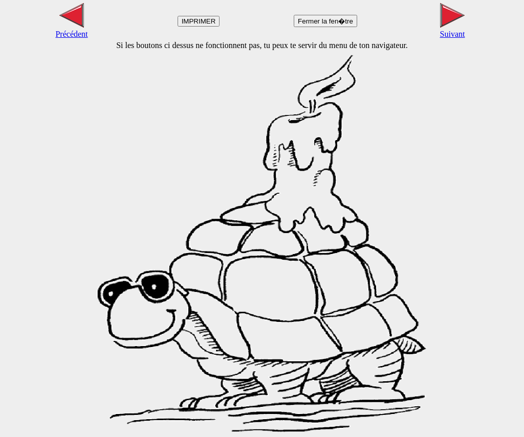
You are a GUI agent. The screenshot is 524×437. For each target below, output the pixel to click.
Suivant (452, 29)
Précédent (71, 29)
